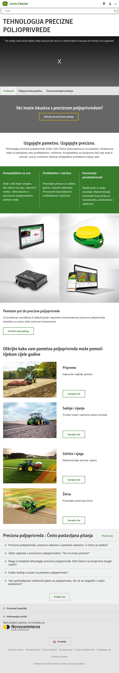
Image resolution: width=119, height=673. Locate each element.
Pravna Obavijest (50, 650)
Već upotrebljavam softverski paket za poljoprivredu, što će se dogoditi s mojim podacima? (56, 582)
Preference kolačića (59, 657)
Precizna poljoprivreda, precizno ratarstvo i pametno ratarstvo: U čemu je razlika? (58, 545)
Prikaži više (59, 596)
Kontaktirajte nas (104, 650)
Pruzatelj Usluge (66, 650)
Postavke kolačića (33, 650)
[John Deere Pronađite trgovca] (104, 3)
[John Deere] (17, 3)
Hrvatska (59, 641)
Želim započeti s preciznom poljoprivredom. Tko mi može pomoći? (48, 553)
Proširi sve (107, 535)
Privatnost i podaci (15, 650)
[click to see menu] (115, 3)
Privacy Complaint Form (85, 650)
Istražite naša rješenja (21, 332)
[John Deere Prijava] (110, 3)
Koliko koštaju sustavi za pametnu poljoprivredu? (38, 572)
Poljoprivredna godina (30, 90)
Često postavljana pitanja (60, 90)
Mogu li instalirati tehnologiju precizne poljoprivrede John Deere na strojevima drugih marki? (60, 563)
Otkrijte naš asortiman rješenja (59, 116)
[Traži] (59, 11)
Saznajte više (76, 394)
